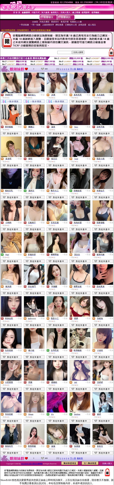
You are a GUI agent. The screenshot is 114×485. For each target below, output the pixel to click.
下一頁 (73, 69)
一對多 (19, 95)
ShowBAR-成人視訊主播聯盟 (32, 464)
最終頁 (80, 69)
